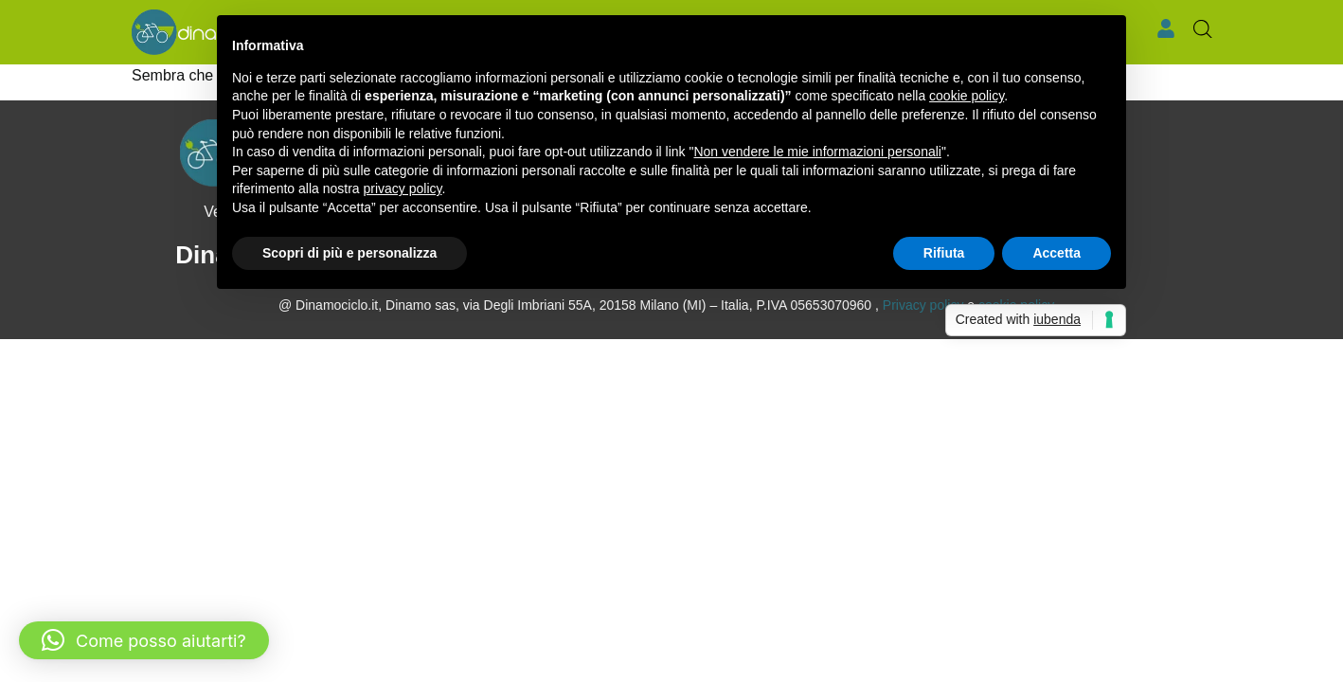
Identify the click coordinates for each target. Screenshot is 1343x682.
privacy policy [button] (403, 188)
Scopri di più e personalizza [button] (349, 252)
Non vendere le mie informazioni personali (816, 151)
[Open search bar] (1202, 29)
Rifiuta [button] (944, 252)
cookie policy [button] (966, 95)
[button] (144, 640)
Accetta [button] (1056, 252)
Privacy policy (923, 305)
